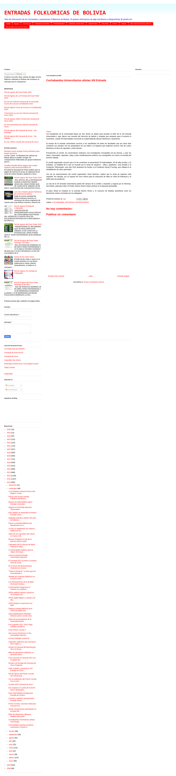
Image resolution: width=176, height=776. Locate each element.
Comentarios (11, 390)
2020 (9, 449)
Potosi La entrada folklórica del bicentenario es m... (20, 524)
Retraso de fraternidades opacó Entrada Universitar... (20, 503)
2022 (9, 443)
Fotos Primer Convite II (17, 630)
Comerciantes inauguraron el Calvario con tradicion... (19, 588)
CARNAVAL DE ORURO (42, 24)
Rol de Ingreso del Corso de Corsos (17, 27)
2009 (9, 765)
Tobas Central (9, 367)
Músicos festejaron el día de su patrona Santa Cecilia (20, 540)
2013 (9, 472)
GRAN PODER (92, 24)
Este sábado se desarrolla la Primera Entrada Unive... (22, 514)
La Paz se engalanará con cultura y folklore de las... (21, 530)
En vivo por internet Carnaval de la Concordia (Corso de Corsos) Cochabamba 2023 (21, 103)
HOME (8, 24)
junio (11, 744)
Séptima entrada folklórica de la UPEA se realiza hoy (20, 610)
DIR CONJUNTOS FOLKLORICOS (140, 24)
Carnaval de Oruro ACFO (13, 353)
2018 (9, 456)
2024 (9, 436)
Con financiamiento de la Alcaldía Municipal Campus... (21, 583)
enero (11, 761)
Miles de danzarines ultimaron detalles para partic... (19, 715)
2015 (9, 466)
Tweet (48, 132)
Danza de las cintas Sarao (24, 257)
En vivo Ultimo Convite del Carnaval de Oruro (21, 142)
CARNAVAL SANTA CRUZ (76, 24)
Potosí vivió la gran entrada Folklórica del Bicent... (18, 498)
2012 (9, 476)
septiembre (13, 735)
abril (10, 751)
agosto (11, 738)
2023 (9, 439)
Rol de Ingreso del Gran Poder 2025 (18, 92)
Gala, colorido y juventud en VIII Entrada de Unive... (20, 669)
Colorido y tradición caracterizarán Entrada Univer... (21, 699)
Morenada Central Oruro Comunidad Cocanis (21, 364)
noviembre (13, 488)
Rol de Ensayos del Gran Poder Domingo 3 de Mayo (26, 242)
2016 (9, 462)
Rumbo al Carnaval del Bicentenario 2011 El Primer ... (22, 648)
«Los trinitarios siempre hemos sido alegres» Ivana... (21, 492)
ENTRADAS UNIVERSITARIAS (77, 202)
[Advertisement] (77, 49)
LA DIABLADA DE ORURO (14, 349)
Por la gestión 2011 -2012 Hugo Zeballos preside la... (20, 626)
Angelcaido (8, 374)
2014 (9, 469)
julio (10, 741)
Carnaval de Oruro (11, 356)
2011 (9, 479)
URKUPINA (104, 24)
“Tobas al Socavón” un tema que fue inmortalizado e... (22, 572)
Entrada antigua (123, 276)
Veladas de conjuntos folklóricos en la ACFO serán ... (21, 578)
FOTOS (114, 24)
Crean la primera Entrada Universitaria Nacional (18, 556)
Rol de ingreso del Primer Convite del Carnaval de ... (21, 675)
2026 (9, 429)
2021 (9, 446)
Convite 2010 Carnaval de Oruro (20, 684)
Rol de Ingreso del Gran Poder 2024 (28, 178)
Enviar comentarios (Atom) (94, 282)
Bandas (16, 24)
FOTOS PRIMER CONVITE (18, 638)
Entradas (10, 385)
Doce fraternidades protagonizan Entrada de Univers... (20, 694)
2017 (9, 459)
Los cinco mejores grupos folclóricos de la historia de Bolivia (28, 193)
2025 (9, 433)
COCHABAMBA (58, 202)
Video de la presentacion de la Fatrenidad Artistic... (19, 620)
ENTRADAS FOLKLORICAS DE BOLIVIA (55, 13)
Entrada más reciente (56, 276)
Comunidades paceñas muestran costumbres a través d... (20, 726)
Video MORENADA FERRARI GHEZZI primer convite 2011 (20, 615)
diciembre (13, 485)
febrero (12, 758)
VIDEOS (123, 24)
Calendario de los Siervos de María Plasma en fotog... (21, 546)
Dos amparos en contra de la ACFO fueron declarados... (21, 689)
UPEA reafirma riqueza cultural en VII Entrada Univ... (21, 594)
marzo (11, 754)
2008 (9, 768)
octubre (12, 731)
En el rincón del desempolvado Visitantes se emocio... (20, 567)
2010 (9, 482)
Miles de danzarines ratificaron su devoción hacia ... (21, 653)
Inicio (91, 276)
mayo (11, 748)
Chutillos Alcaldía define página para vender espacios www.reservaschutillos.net (20, 166)
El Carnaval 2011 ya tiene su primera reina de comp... (22, 562)
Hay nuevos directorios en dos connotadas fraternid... (19, 634)
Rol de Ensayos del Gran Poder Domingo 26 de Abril (26, 284)
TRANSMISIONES (58, 24)
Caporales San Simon (12, 360)
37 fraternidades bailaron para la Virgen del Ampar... (20, 551)
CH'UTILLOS (27, 24)
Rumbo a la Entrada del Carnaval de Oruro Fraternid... (22, 664)
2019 (9, 453)
